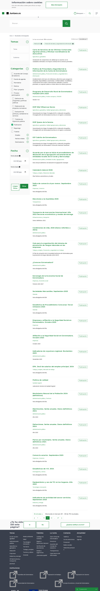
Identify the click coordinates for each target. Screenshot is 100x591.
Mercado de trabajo (49, 369)
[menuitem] (21, 574)
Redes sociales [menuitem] (67, 545)
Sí (29, 525)
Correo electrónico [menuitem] (69, 539)
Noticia (15, 86)
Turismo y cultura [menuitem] (28, 552)
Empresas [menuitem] (13, 553)
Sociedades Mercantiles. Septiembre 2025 (50, 291)
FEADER (59, 96)
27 (58, 518)
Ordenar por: (74, 39)
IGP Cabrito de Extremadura (45, 137)
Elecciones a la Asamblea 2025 (46, 199)
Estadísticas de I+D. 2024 (43, 469)
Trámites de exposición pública (18, 120)
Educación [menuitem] (12, 550)
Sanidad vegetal (37, 383)
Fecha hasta (15, 167)
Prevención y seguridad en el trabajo (53, 250)
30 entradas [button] (39, 514)
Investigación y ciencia (39, 471)
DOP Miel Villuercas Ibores (44, 107)
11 (48, 518)
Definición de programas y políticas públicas (19, 101)
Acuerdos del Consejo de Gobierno (20, 75)
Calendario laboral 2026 (43, 170)
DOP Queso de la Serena (43, 122)
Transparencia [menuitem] (54, 550)
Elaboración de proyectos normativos (19, 107)
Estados (17, 135)
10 (44, 518)
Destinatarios (19, 142)
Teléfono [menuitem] (66, 537)
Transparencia (37, 202)
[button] (79, 13)
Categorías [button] (17, 69)
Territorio (48, 398)
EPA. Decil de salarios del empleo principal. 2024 (53, 366)
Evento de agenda (19, 79)
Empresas (35, 188)
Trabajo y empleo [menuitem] (28, 549)
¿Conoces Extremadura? (43, 262)
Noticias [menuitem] (79, 537)
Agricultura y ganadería (39, 56)
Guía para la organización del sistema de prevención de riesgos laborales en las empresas (50, 245)
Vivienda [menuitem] (25, 555)
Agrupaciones (60, 159)
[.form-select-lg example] (20, 49)
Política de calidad (40, 380)
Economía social (43, 281)
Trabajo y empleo (38, 173)
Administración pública (39, 74)
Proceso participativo (16, 94)
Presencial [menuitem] (66, 542)
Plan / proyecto (18, 90)
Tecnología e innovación (39, 487)
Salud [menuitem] (24, 539)
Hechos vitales (20, 139)
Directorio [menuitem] (53, 541)
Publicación (17, 125)
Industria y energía (38, 502)
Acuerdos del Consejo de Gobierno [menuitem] (54, 546)
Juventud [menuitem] (12, 563)
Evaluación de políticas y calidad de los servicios (20, 114)
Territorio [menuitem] (26, 547)
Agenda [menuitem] (79, 539)
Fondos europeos (51, 96)
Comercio (41, 188)
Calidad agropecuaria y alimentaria (56, 110)
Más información (56, 5)
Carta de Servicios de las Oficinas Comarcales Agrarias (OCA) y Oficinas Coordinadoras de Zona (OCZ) (52, 52)
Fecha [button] (14, 151)
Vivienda (35, 294)
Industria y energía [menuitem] (15, 556)
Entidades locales (51, 159)
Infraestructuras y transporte (41, 217)
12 (52, 518)
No (43, 525)
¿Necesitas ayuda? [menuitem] (42, 555)
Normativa (16, 83)
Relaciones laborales (49, 173)
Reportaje (16, 128)
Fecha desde (15, 156)
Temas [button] (14, 42)
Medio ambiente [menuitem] (28, 536)
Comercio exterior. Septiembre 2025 (48, 455)
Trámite (15, 132)
